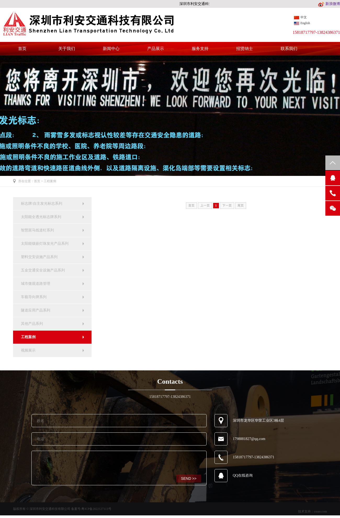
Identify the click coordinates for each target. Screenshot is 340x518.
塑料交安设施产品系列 (39, 257)
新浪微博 (329, 4)
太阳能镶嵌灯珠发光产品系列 (45, 244)
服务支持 (200, 49)
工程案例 (50, 181)
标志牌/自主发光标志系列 (41, 203)
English (302, 23)
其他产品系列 (32, 324)
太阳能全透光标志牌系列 (41, 217)
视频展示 (28, 350)
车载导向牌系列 (34, 297)
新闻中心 (111, 49)
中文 (300, 17)
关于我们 (66, 49)
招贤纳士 (244, 49)
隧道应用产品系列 (35, 310)
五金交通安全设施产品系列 (43, 270)
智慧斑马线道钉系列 (37, 230)
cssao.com (320, 511)
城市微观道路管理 (35, 284)
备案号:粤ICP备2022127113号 (91, 509)
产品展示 (155, 49)
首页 (22, 49)
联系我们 (289, 49)
